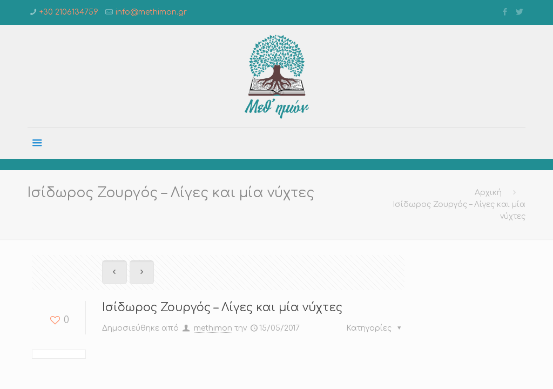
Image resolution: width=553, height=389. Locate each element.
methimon (213, 328)
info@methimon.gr (151, 12)
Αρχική (488, 193)
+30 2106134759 (68, 12)
